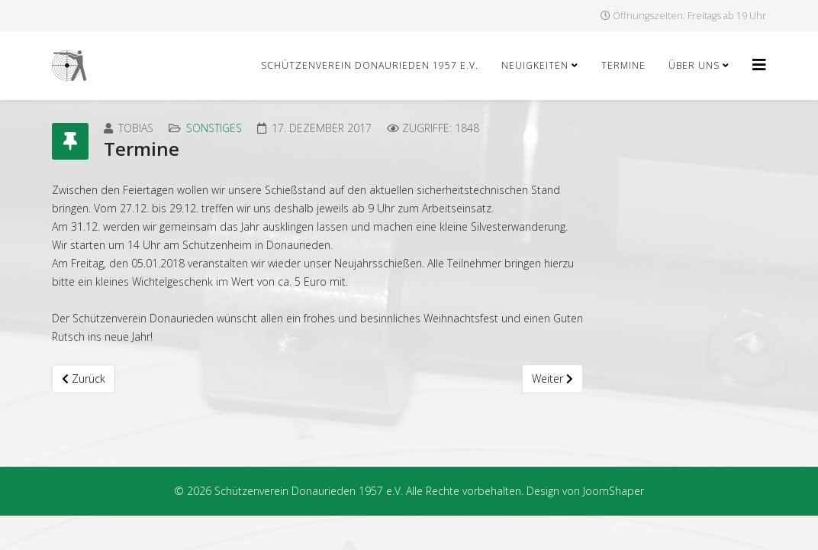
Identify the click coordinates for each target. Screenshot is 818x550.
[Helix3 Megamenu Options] (759, 64)
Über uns (694, 65)
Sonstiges (214, 128)
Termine (623, 65)
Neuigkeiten (534, 65)
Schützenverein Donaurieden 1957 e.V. (369, 65)
